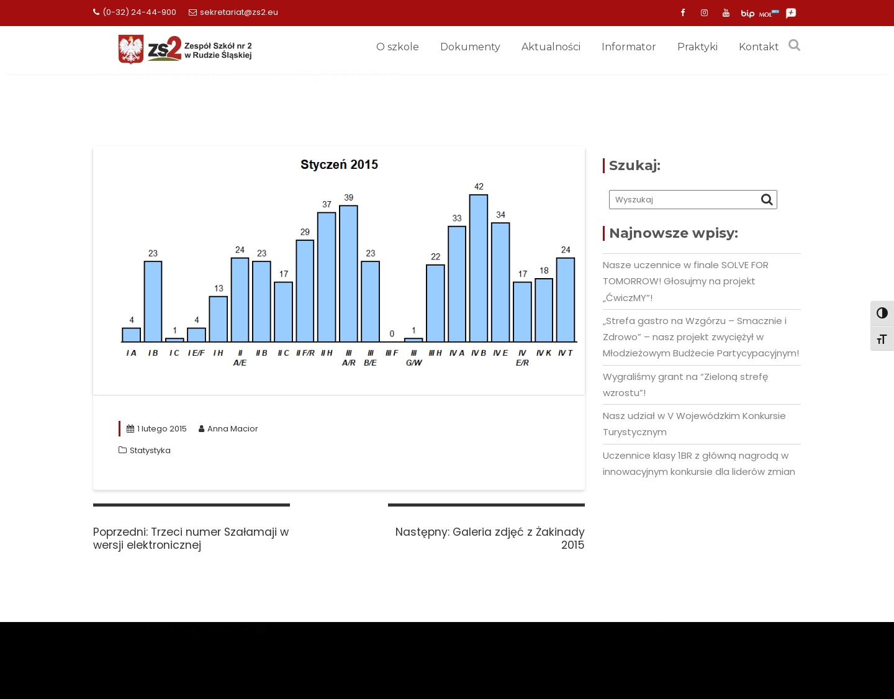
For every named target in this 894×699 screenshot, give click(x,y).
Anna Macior (228, 429)
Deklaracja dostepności (689, 653)
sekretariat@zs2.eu (233, 12)
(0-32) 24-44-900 (134, 12)
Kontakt (759, 47)
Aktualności (551, 47)
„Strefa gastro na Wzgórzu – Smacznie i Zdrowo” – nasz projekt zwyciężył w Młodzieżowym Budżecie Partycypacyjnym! (701, 337)
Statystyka (150, 450)
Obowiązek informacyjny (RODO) (689, 638)
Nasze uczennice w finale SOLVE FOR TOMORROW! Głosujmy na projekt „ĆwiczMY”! (686, 281)
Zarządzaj (447, 658)
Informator (629, 47)
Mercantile (447, 643)
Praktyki (697, 47)
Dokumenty (470, 47)
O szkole (397, 47)
